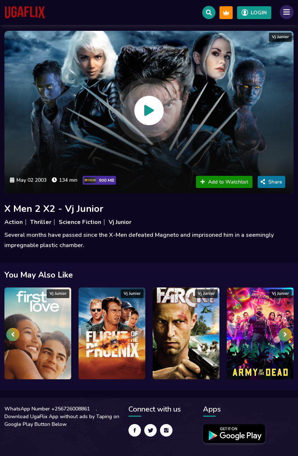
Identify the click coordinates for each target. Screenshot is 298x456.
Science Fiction (80, 222)
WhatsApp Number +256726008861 (47, 408)
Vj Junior (120, 222)
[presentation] (12, 334)
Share (271, 181)
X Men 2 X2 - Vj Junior (53, 208)
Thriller (40, 222)
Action (13, 222)
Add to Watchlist (224, 181)
